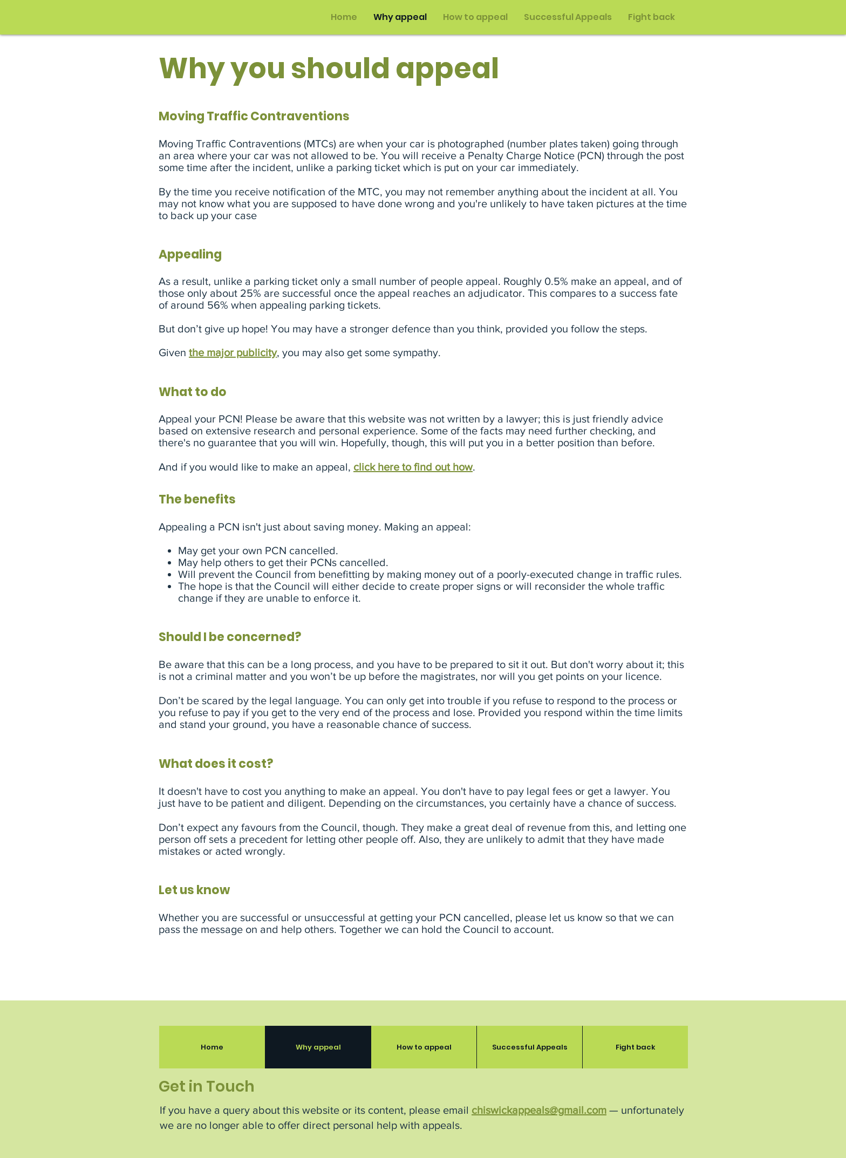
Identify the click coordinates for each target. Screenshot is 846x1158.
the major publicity (233, 352)
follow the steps (608, 329)
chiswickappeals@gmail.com (539, 1110)
